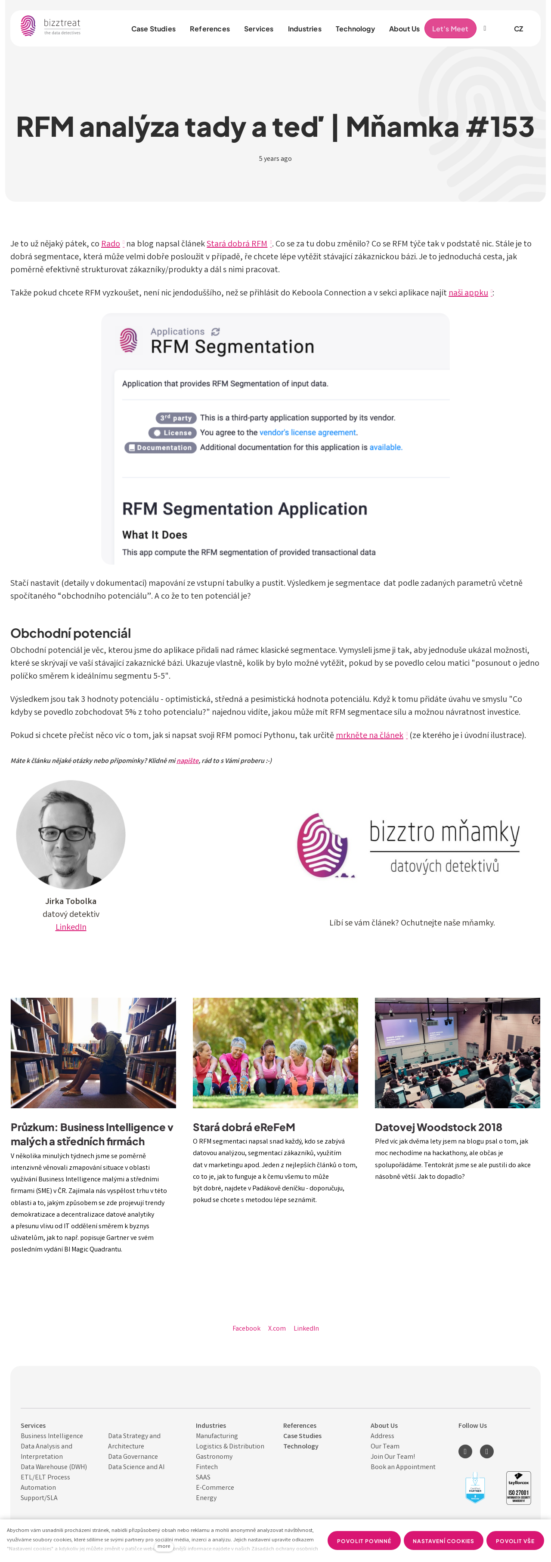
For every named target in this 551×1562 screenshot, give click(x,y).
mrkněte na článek (369, 736)
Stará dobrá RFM (237, 244)
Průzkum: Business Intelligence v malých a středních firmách (92, 1134)
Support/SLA (39, 1499)
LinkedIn (71, 928)
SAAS (203, 1478)
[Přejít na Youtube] (487, 1451)
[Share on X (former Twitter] (277, 1329)
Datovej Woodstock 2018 (438, 1126)
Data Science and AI (136, 1468)
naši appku (468, 293)
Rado (110, 244)
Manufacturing (217, 1437)
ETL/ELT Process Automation (45, 1483)
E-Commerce (215, 1488)
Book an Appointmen (402, 1468)
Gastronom (212, 1457)
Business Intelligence (52, 1437)
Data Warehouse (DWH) (54, 1468)
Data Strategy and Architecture (134, 1442)
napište (187, 761)
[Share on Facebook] (246, 1329)
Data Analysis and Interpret (46, 1452)
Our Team (385, 1447)
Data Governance (133, 1457)
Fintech (207, 1468)
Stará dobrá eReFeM (244, 1126)
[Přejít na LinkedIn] (465, 1451)
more (164, 1547)
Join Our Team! (393, 1457)
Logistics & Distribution (230, 1447)
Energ (205, 1499)
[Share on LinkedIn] (306, 1329)
